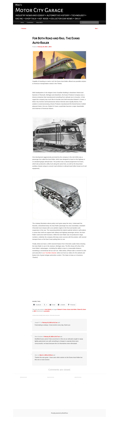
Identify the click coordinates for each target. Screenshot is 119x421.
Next (97, 28)
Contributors (30, 22)
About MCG (39, 22)
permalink (47, 311)
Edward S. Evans (62, 309)
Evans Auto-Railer (72, 309)
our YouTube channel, (49, 253)
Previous (23, 28)
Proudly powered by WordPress (59, 413)
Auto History (48, 309)
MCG (50, 46)
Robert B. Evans (81, 309)
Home (22, 22)
